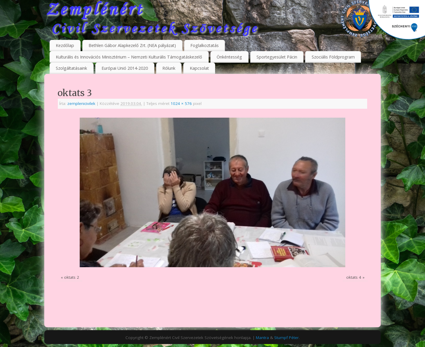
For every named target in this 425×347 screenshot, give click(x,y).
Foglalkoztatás (204, 45)
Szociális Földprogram (333, 57)
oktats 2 (71, 277)
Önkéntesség (229, 57)
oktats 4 (353, 277)
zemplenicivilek (81, 103)
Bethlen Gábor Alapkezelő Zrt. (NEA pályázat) (132, 45)
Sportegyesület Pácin (276, 57)
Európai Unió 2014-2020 (125, 68)
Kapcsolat (199, 68)
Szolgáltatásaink (71, 68)
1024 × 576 (181, 103)
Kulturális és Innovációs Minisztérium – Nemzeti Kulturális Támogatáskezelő (129, 57)
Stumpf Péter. (287, 337)
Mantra (262, 337)
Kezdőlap (65, 45)
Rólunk (168, 68)
